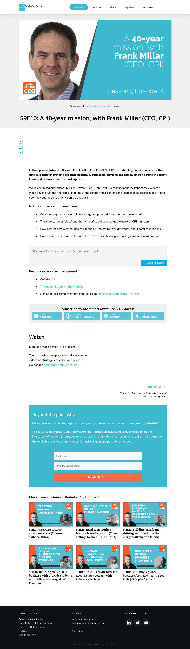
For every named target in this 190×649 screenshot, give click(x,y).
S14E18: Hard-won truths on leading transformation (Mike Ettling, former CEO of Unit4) (98, 522)
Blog (21, 634)
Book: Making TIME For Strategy (35, 623)
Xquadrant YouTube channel (61, 365)
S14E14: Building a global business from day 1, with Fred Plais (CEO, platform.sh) (145, 566)
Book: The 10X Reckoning (32, 627)
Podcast (23, 630)
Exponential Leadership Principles (118, 293)
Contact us (77, 631)
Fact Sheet (31, 634)
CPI (54, 279)
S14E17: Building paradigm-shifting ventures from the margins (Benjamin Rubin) (145, 522)
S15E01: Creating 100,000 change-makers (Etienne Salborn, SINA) (51, 522)
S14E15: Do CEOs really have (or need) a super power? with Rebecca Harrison (98, 566)
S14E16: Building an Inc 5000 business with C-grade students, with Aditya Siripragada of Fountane (51, 566)
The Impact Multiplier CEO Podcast (62, 286)
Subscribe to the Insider (31, 619)
